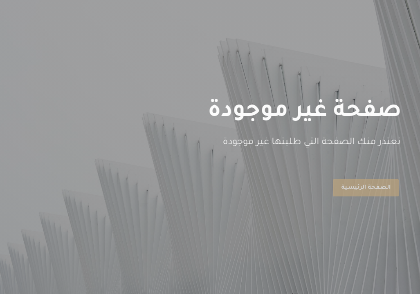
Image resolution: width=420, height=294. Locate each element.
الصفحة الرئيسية (364, 188)
